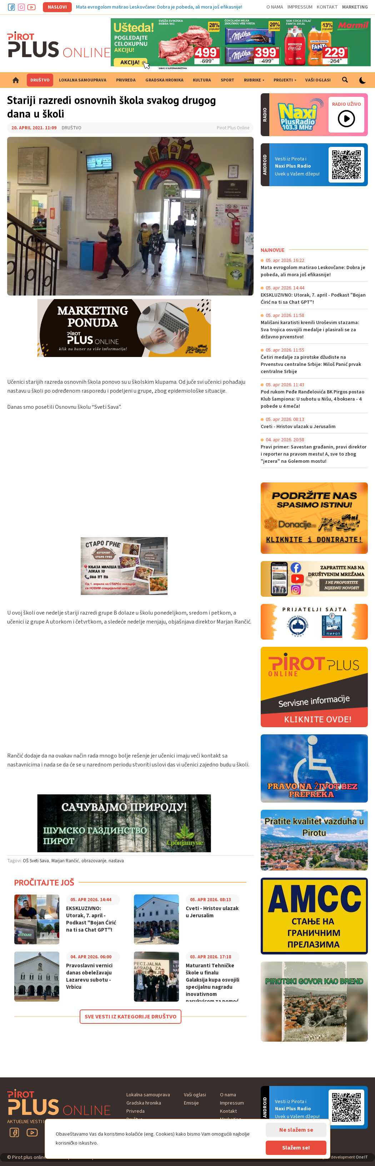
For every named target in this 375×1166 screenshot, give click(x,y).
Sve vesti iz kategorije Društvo (130, 1017)
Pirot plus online (59, 44)
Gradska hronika (164, 80)
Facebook (11, 7)
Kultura (202, 80)
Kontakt (327, 7)
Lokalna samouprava (82, 80)
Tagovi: (14, 861)
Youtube (31, 7)
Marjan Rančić (65, 861)
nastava (116, 861)
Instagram (21, 7)
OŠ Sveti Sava (36, 861)
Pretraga (345, 80)
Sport (227, 80)
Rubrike (252, 80)
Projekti (283, 80)
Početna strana (15, 80)
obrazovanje (93, 861)
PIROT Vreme (314, 216)
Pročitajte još (44, 882)
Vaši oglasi (318, 80)
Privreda (126, 80)
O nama (274, 7)
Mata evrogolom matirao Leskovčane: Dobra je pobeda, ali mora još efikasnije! (159, 7)
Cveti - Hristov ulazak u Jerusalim (212, 912)
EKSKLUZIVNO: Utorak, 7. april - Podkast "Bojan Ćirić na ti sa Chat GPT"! (91, 919)
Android (346, 165)
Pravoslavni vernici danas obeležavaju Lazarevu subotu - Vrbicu (89, 976)
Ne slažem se (296, 1130)
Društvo (40, 80)
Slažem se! (296, 1148)
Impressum (300, 7)
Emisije (191, 1103)
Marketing (355, 7)
